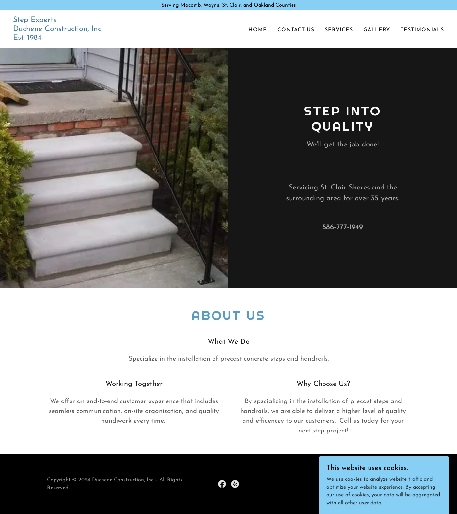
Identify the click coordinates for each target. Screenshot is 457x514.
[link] (57, 38)
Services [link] (339, 30)
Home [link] (257, 30)
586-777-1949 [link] (343, 227)
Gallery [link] (376, 30)
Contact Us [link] (295, 30)
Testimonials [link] (422, 30)
